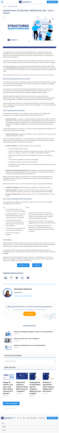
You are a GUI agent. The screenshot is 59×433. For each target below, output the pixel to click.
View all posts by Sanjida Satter (23, 296)
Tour (3, 423)
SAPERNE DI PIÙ (23, 265)
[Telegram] (28, 277)
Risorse (4, 430)
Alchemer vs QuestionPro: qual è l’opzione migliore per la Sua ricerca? (48, 386)
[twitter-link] (18, 418)
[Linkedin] (5, 277)
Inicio (4, 6)
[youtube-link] (24, 418)
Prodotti (4, 426)
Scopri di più (29, 313)
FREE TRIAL (37, 265)
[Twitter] (16, 277)
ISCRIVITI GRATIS (52, 2)
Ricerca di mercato (12, 6)
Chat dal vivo (42, 418)
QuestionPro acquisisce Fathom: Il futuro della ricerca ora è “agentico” (22, 386)
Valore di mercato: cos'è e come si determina (26, 338)
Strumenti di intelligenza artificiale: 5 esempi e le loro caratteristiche (33, 331)
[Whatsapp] (22, 277)
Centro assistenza (32, 418)
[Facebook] (11, 277)
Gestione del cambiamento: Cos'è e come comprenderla (29, 345)
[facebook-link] (15, 418)
